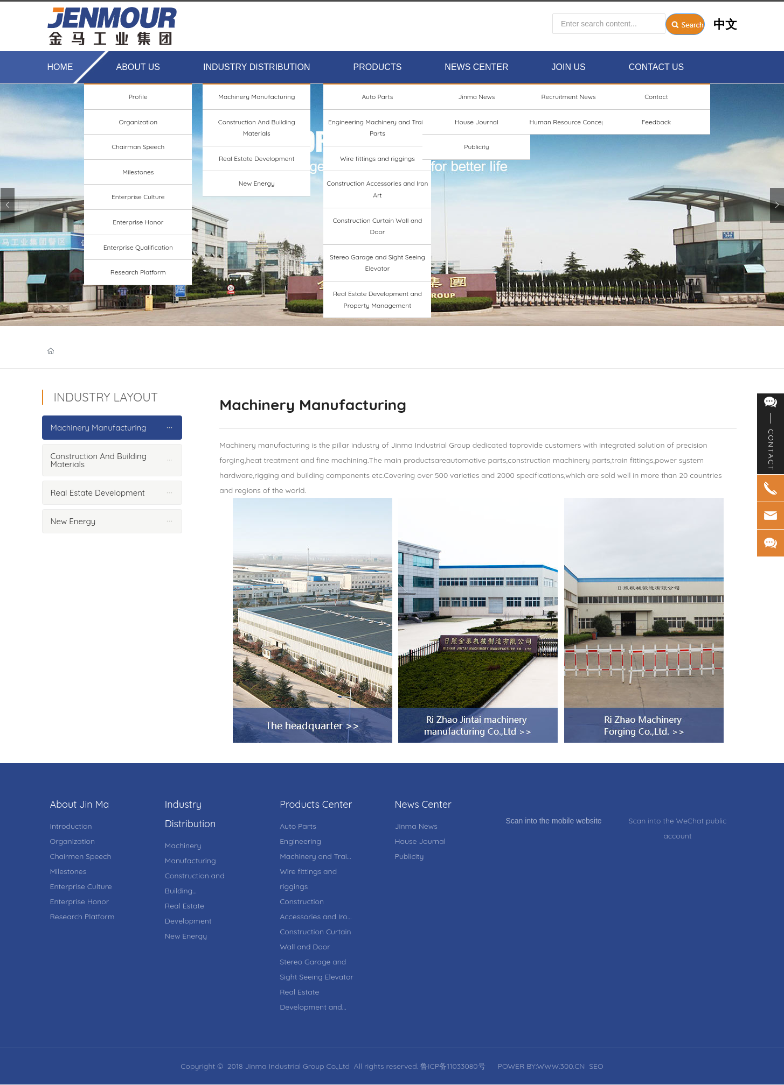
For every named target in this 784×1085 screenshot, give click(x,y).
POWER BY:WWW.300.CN (541, 1066)
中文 (725, 24)
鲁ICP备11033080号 (452, 1066)
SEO (596, 1066)
